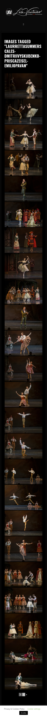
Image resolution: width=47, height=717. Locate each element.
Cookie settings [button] (33, 709)
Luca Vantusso (23, 12)
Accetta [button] (23, 713)
